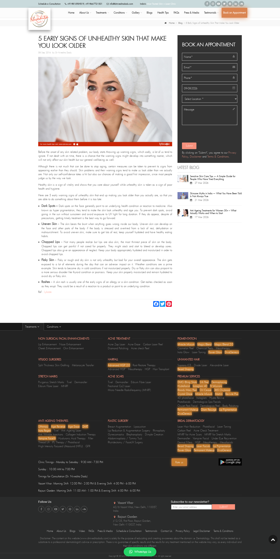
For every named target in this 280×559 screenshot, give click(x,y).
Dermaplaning (219, 382)
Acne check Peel (140, 348)
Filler (90, 438)
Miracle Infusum (186, 344)
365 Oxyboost (222, 390)
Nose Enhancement (70, 344)
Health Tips (163, 12)
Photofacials (184, 401)
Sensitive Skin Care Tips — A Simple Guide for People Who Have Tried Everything (212, 178)
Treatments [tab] (33, 326)
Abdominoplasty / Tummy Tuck (125, 438)
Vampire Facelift (47, 438)
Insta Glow (183, 352)
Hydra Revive (216, 398)
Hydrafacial (184, 386)
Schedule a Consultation (129, 531)
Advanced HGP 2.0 (119, 365)
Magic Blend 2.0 (223, 344)
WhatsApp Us (140, 552)
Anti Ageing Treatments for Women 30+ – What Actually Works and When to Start (213, 212)
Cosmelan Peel (186, 348)
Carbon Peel (184, 430)
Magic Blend (204, 344)
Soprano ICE (184, 365)
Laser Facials (203, 446)
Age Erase (74, 426)
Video (82, 531)
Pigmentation (187, 338)
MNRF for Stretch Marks (217, 434)
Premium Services (189, 376)
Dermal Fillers (185, 442)
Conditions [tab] (55, 326)
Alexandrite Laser (219, 365)
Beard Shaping (186, 369)
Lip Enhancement (47, 344)
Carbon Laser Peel (153, 344)
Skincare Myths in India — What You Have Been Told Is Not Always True (216, 195)
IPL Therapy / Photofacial (66, 442)
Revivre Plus (231, 394)
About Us (84, 12)
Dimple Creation (154, 434)
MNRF (64, 386)
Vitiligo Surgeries (49, 359)
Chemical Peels (204, 348)
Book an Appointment (234, 12)
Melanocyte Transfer (83, 365)
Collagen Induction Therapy (81, 434)
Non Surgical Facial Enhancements (63, 338)
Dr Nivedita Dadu (63, 52)
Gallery (135, 12)
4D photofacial (186, 398)
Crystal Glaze (185, 394)
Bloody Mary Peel (187, 390)
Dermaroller (80, 382)
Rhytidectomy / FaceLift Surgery (125, 442)
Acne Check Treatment (206, 430)
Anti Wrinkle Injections (50, 434)
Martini (219, 394)
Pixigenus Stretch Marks (51, 382)
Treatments (101, 12)
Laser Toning (199, 352)
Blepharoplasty (134, 434)
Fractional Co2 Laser (119, 386)
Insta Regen (44, 430)
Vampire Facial (201, 438)
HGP (147, 369)
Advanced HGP (116, 369)
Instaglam (201, 398)
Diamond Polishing (118, 348)
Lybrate (48, 292)
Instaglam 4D (200, 386)
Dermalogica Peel (210, 405)
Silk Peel (204, 382)
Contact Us (166, 531)
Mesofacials (226, 442)
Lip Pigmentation (228, 409)
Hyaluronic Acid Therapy (72, 438)
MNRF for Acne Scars (190, 434)
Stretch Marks (48, 376)
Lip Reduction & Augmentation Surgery (129, 430)
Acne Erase (134, 344)
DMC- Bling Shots (187, 382)
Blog (180, 23)
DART (85, 426)
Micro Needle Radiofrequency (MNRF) (129, 390)
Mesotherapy (223, 348)
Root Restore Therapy (144, 365)
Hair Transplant (161, 369)
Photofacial (209, 426)
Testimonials (210, 12)
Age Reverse (58, 426)
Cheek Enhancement (49, 348)
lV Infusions (216, 386)
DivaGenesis (232, 352)
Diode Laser (200, 365)
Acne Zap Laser (116, 344)
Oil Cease (205, 390)
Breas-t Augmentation (119, 426)
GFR (88, 446)
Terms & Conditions (218, 156)
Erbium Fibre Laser (48, 386)
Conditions (119, 12)
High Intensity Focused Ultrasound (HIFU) (60, 446)
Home (71, 12)
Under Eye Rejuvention (224, 438)
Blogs (149, 12)
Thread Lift (43, 442)
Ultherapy (43, 426)
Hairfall (113, 359)
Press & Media (191, 12)
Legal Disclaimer (201, 531)
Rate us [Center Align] (179, 462)
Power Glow (215, 352)
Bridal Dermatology (191, 421)
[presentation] (208, 135)
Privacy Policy (183, 531)
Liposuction (140, 426)
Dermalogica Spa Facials (207, 401)
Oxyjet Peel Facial (188, 405)
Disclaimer (195, 156)
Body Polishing (230, 405)
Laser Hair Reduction (189, 426)
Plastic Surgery (118, 421)
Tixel (69, 382)
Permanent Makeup (188, 409)
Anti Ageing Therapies (53, 421)
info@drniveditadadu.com (121, 3)
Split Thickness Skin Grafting (53, 365)
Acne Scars (116, 376)
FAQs (176, 12)
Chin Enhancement (73, 348)
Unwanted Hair (188, 359)
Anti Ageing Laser (71, 430)
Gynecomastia (116, 434)
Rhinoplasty (159, 430)
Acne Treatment (119, 338)
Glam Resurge (208, 409)
